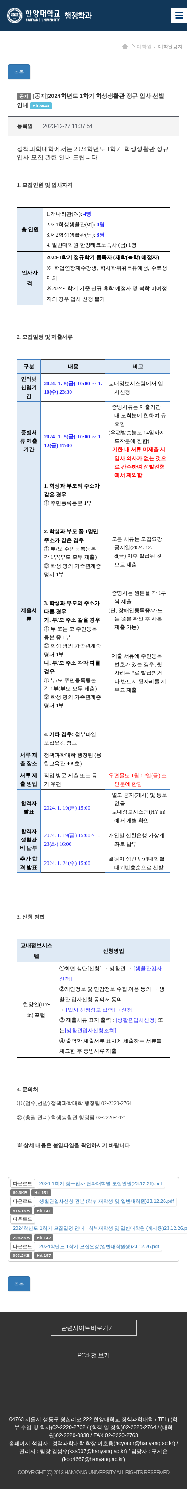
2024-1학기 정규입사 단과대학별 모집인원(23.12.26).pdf (100, 1183)
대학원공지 (170, 46)
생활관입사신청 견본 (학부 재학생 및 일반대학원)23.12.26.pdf (106, 1201)
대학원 (144, 46)
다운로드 (22, 1183)
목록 (19, 72)
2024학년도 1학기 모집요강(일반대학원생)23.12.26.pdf (99, 1246)
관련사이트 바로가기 (87, 1327)
